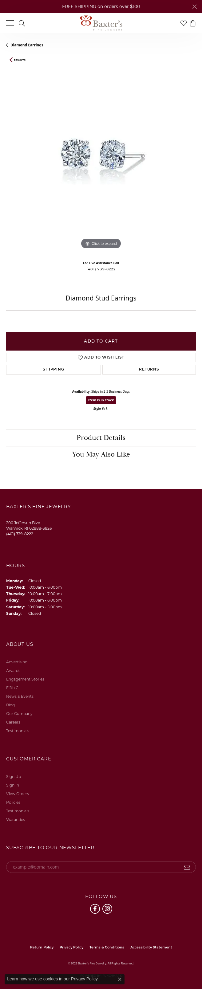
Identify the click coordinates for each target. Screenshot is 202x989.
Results (20, 60)
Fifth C (12, 687)
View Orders (17, 793)
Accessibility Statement (151, 947)
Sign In (12, 785)
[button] (22, 23)
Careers (13, 722)
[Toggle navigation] (10, 23)
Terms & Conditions (106, 947)
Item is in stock (101, 400)
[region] (101, 161)
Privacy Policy (71, 947)
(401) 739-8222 (101, 269)
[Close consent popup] (119, 979)
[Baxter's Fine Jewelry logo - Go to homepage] (101, 23)
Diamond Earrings (26, 45)
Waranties (15, 819)
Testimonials (17, 730)
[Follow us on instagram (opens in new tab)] (107, 909)
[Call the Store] (19, 534)
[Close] (194, 6)
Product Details (101, 437)
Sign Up (13, 776)
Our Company (19, 713)
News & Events (20, 696)
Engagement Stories (25, 679)
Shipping (53, 369)
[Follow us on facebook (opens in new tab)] (95, 909)
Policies (13, 802)
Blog (10, 705)
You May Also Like (101, 454)
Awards (13, 670)
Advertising (16, 662)
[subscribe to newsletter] (187, 867)
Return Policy (41, 947)
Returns (149, 369)
